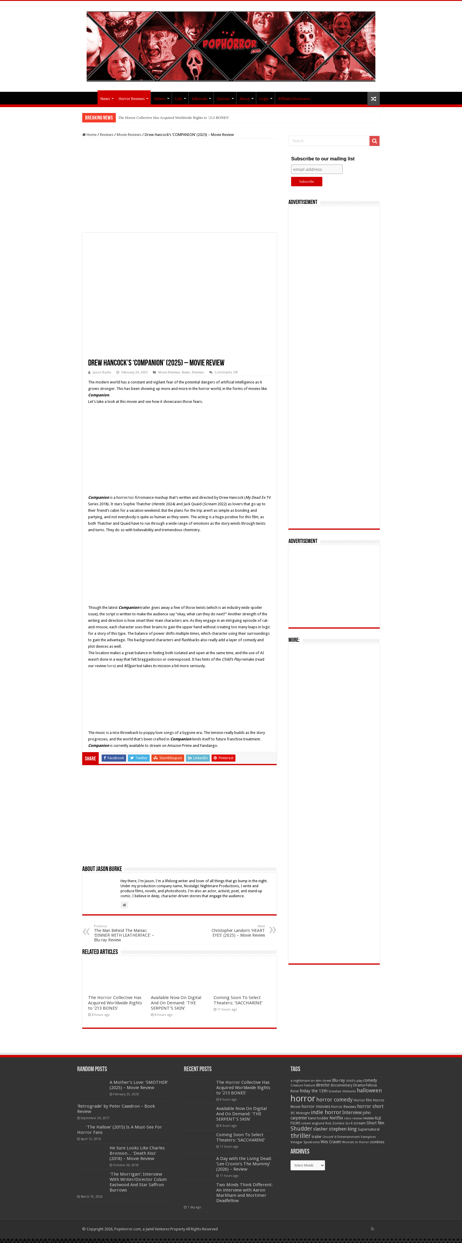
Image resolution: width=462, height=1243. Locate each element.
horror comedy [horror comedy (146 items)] (334, 1099)
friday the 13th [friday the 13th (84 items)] (314, 1091)
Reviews (106, 134)
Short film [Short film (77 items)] (375, 1123)
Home (89, 134)
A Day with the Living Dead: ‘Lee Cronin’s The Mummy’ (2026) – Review (244, 1164)
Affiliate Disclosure (294, 99)
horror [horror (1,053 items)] (303, 1099)
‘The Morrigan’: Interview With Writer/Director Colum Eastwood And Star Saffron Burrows (138, 1182)
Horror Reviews (132, 99)
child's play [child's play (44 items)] (354, 1081)
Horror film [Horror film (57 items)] (363, 1100)
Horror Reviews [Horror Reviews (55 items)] (343, 1107)
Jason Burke (102, 372)
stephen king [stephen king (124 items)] (343, 1129)
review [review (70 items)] (368, 1118)
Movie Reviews (129, 134)
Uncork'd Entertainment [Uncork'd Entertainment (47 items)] (341, 1137)
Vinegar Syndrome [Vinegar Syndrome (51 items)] (305, 1142)
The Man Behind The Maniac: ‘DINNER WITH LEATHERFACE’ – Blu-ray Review (124, 933)
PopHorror (90, 98)
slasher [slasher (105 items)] (320, 1129)
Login (264, 99)
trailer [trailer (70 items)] (317, 1136)
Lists (178, 99)
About (245, 99)
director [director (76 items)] (323, 1085)
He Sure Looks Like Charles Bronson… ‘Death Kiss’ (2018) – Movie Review (137, 1153)
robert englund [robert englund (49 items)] (312, 1123)
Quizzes (223, 99)
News (105, 99)
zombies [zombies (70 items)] (377, 1142)
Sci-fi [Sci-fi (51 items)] (349, 1123)
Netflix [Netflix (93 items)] (336, 1118)
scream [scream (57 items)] (360, 1123)
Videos (160, 99)
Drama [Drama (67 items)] (359, 1085)
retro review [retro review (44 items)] (353, 1118)
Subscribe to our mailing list (322, 158)
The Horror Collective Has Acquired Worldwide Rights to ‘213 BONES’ (174, 117)
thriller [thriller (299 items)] (301, 1135)
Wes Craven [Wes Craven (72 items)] (331, 1141)
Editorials (199, 99)
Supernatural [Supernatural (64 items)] (369, 1129)
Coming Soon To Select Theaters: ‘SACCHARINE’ (238, 1000)
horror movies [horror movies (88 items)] (315, 1106)
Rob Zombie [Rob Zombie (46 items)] (334, 1123)
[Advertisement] (179, 185)
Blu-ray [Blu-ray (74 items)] (338, 1080)
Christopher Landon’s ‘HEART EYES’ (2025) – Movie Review (234, 931)
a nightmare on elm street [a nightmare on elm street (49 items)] (311, 1081)
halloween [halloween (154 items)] (369, 1090)
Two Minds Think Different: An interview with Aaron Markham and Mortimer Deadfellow (244, 1192)
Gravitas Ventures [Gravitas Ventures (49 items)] (342, 1091)
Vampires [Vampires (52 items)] (368, 1137)
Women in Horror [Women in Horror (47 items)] (355, 1142)
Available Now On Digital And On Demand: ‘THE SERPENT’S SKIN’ (176, 1003)
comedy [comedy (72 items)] (370, 1080)
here (111, 666)
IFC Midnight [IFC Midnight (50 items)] (300, 1113)
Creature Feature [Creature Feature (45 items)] (303, 1085)
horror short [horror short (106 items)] (370, 1106)
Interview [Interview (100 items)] (352, 1112)
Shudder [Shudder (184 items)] (301, 1128)
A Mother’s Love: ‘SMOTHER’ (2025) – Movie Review (139, 1085)
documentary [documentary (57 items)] (341, 1085)
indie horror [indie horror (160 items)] (326, 1112)
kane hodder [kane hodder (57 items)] (318, 1118)
